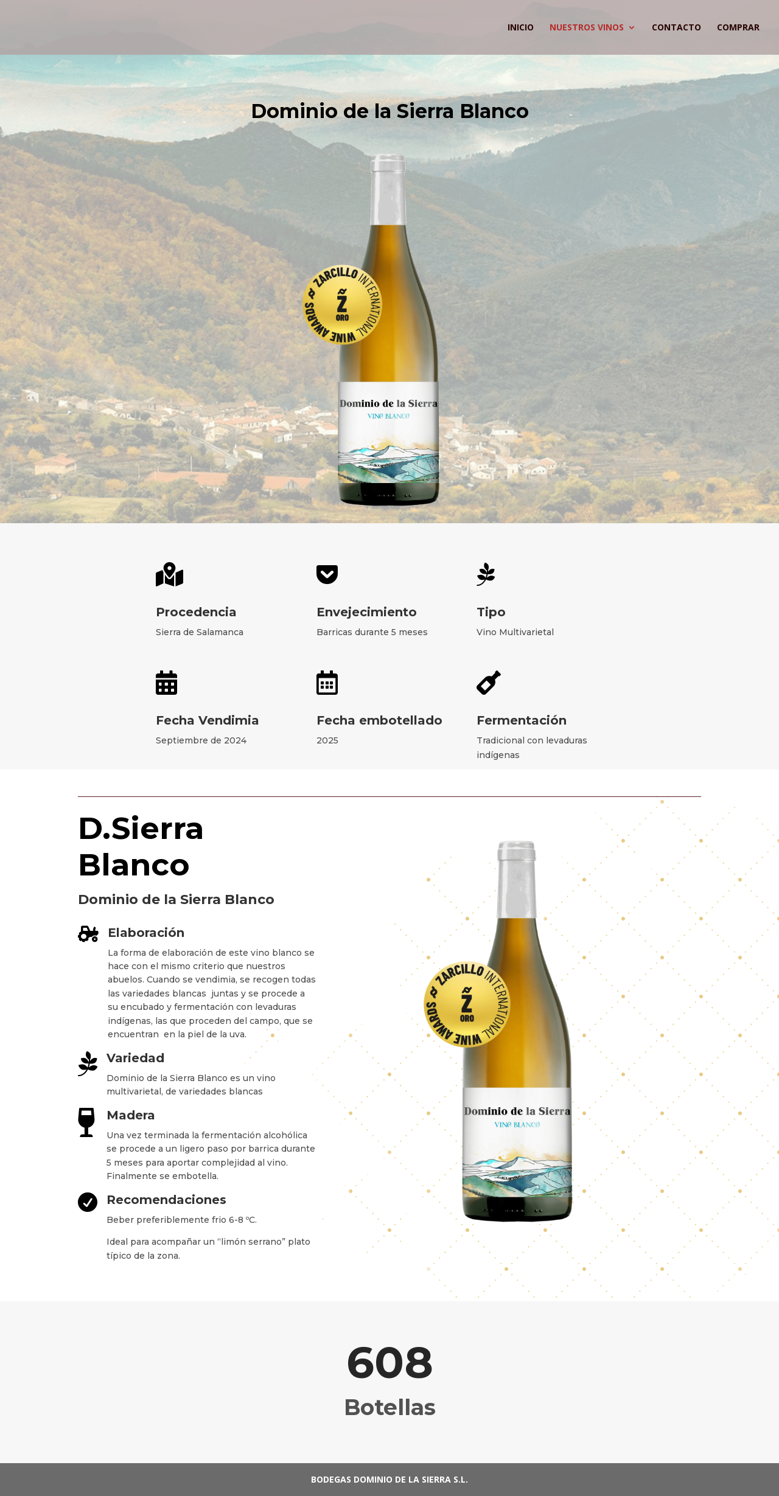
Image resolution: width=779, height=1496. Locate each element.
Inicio (521, 28)
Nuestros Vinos (587, 28)
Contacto (676, 28)
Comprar (738, 28)
